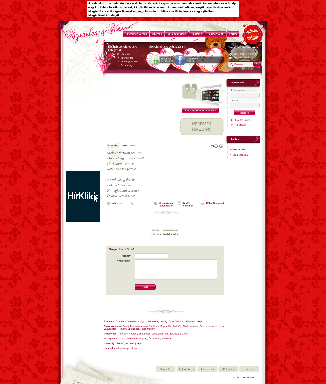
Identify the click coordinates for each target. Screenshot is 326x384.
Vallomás (180, 321)
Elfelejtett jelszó (242, 120)
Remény (122, 329)
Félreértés (167, 338)
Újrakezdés (133, 329)
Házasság (131, 343)
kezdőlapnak (167, 60)
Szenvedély (153, 321)
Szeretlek (132, 321)
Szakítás (176, 326)
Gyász (140, 343)
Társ (122, 338)
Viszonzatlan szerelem (212, 326)
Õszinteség (126, 65)
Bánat (126, 326)
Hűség (164, 321)
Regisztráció (240, 125)
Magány (151, 329)
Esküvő (120, 343)
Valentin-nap (122, 348)
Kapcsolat (165, 369)
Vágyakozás (126, 57)
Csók (171, 321)
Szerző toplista (240, 155)
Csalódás (154, 326)
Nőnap (133, 348)
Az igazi (142, 321)
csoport (192, 60)
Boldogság (141, 338)
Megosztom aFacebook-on (166, 204)
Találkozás (175, 333)
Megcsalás (165, 326)
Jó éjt (199, 321)
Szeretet (130, 338)
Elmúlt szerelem (190, 326)
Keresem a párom (128, 333)
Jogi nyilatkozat (186, 369)
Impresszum (207, 369)
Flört (166, 333)
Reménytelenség (129, 61)
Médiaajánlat (228, 369)
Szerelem (125, 54)
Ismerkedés (144, 333)
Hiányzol (190, 321)
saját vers (116, 203)
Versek (249, 369)
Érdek (185, 333)
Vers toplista (238, 149)
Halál (143, 329)
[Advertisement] (83, 107)
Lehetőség (157, 333)
